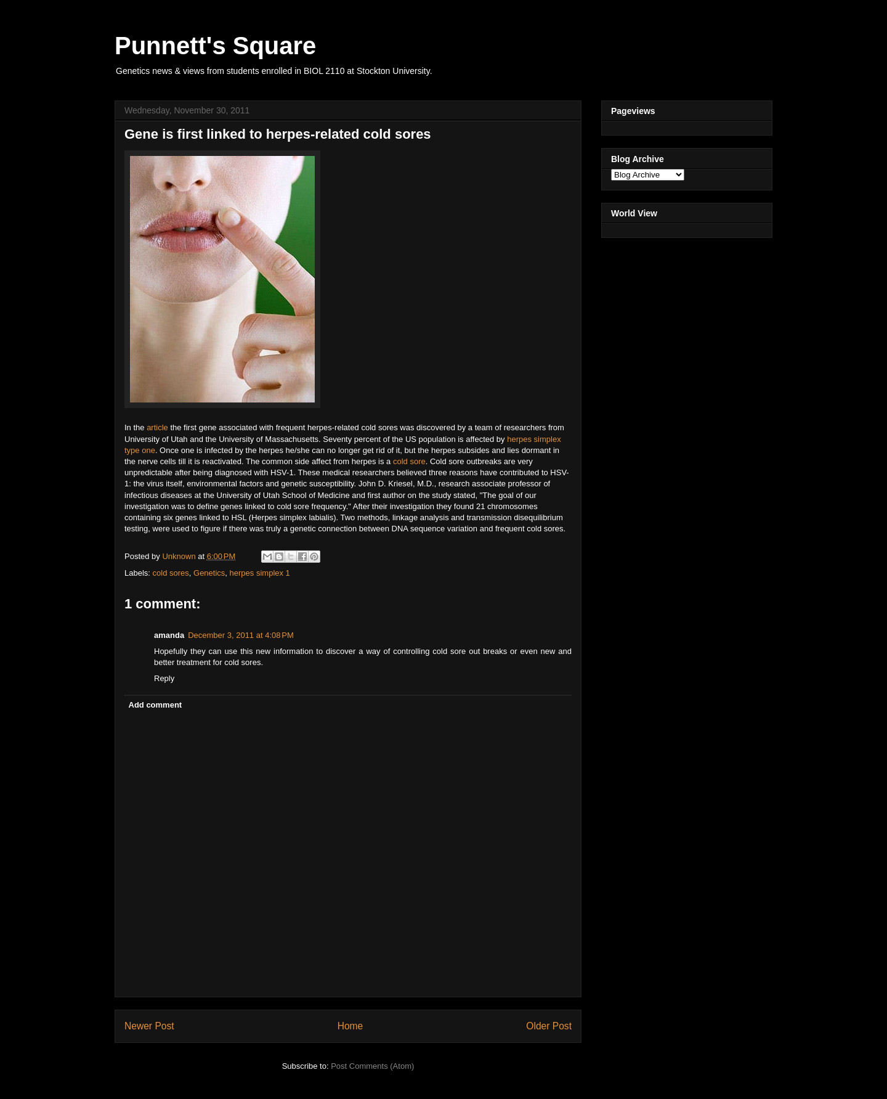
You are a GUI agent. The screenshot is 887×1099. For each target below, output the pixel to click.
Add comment (155, 704)
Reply (164, 678)
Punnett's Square (215, 45)
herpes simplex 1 (260, 573)
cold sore (409, 461)
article (158, 427)
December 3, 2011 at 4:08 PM (241, 635)
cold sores (171, 573)
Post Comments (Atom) (372, 1066)
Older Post (549, 1026)
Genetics (209, 573)
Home (350, 1026)
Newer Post (149, 1026)
